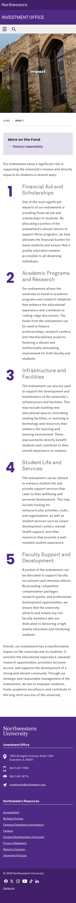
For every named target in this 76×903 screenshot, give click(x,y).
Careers (8, 831)
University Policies (15, 855)
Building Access (13, 818)
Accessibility (11, 812)
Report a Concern (14, 849)
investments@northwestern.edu (28, 785)
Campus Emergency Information (23, 824)
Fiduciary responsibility (28, 146)
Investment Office (23, 17)
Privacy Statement (15, 843)
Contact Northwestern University (23, 837)
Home (6, 121)
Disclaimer (9, 888)
